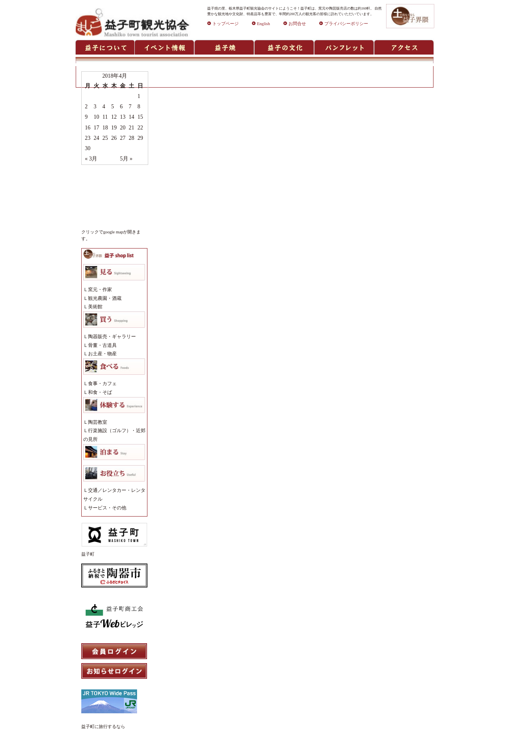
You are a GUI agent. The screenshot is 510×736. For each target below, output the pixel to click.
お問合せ (294, 24)
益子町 (87, 554)
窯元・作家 (100, 289)
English (261, 24)
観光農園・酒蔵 (105, 298)
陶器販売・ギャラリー (112, 336)
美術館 (95, 306)
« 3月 (91, 159)
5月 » (126, 159)
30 (87, 148)
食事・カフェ (102, 383)
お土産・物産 (102, 353)
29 (140, 138)
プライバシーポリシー (343, 24)
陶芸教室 (97, 422)
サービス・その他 (107, 508)
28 (131, 138)
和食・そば (100, 392)
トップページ (223, 24)
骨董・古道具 (102, 345)
